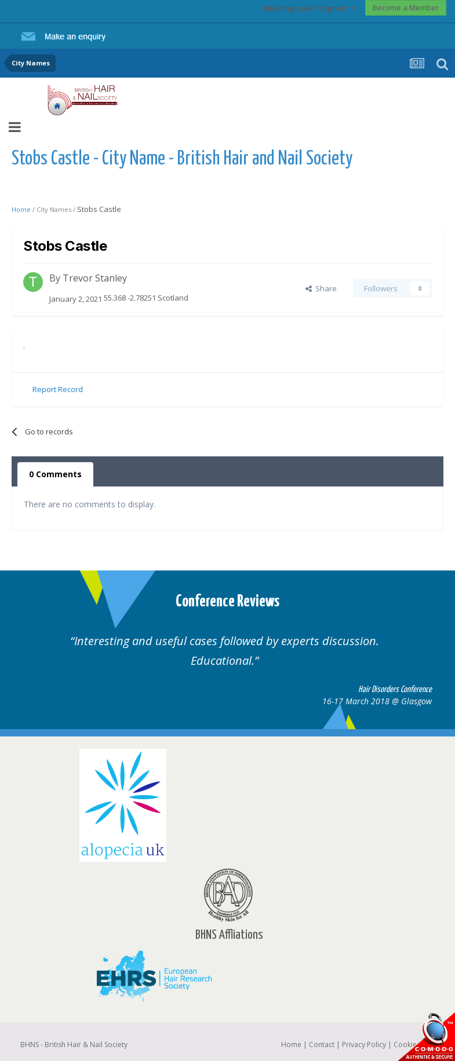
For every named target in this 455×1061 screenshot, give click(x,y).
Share (321, 288)
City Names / (57, 209)
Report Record (57, 389)
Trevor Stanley (95, 278)
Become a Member (406, 7)
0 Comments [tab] (55, 474)
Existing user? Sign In (309, 8)
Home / (24, 209)
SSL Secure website (426, 1036)
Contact (321, 1044)
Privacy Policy (364, 1044)
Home (291, 1044)
